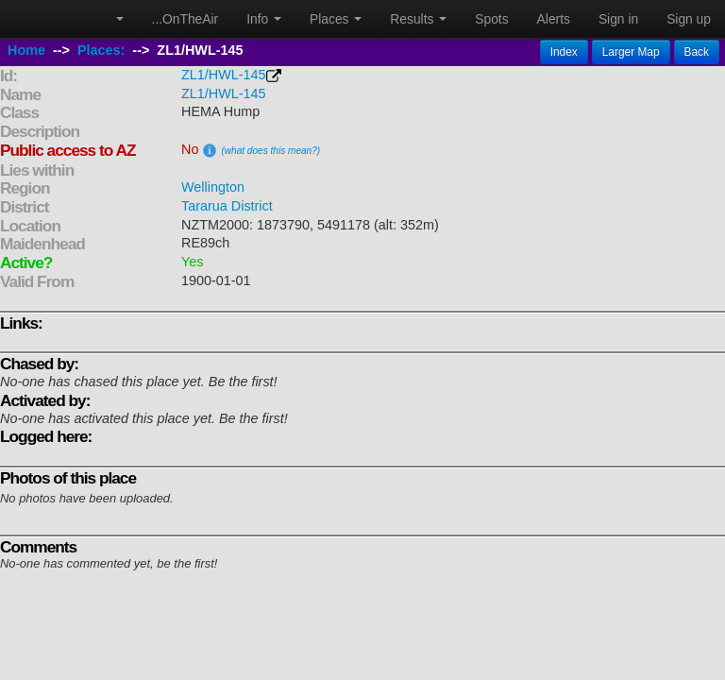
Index (564, 52)
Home (26, 50)
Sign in (618, 18)
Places (336, 18)
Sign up (688, 18)
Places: (101, 50)
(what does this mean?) (270, 150)
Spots (491, 18)
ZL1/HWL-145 (223, 74)
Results (418, 18)
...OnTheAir (185, 18)
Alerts (553, 18)
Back (696, 52)
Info (263, 18)
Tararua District (227, 205)
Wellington (212, 187)
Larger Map (631, 52)
